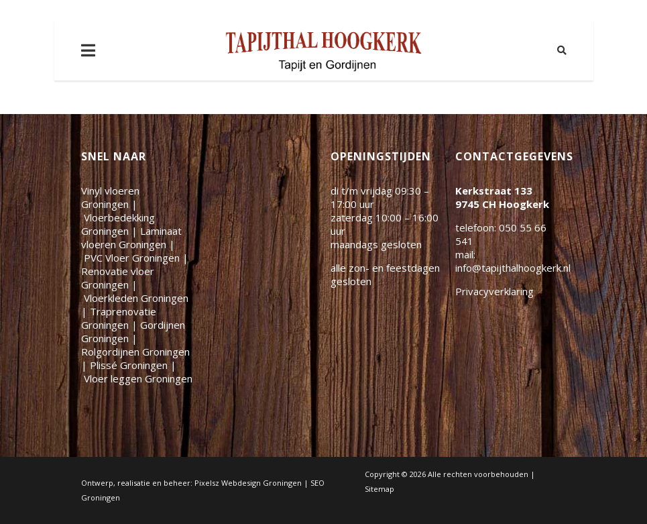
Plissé (129, 365)
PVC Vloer (132, 257)
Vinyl (110, 197)
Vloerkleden (136, 298)
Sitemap (379, 489)
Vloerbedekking (118, 224)
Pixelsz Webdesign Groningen (248, 483)
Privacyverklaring (494, 291)
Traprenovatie (118, 318)
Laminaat (131, 237)
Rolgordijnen (135, 351)
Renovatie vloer (117, 277)
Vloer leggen (138, 378)
